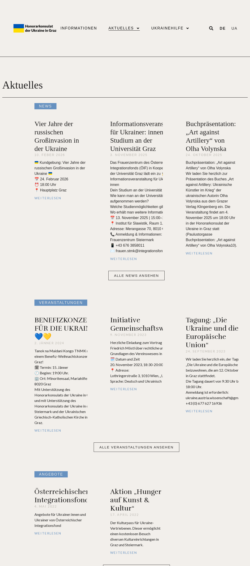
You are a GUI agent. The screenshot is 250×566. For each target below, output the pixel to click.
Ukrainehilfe (170, 28)
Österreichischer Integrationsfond (61, 496)
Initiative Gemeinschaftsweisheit (148, 324)
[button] (136, 275)
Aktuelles (124, 28)
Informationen (78, 28)
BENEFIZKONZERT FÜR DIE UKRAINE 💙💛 (65, 328)
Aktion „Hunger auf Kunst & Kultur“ (135, 500)
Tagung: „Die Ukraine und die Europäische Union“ (212, 332)
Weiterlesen (47, 198)
